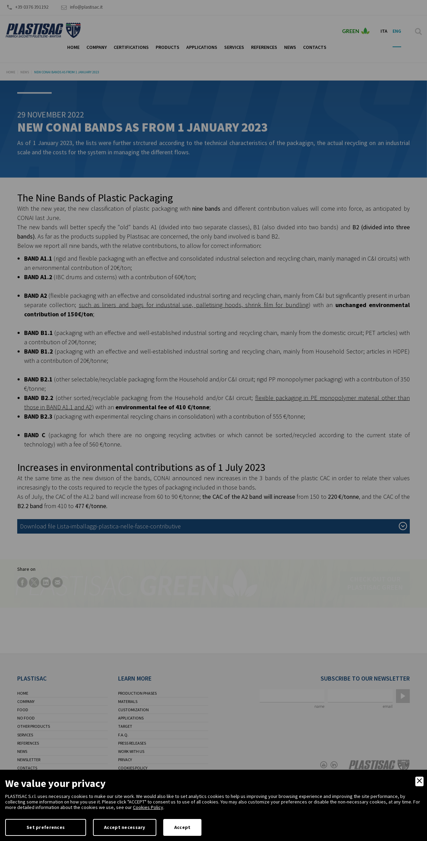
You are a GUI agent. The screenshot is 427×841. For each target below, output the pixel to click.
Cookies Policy (148, 807)
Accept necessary (124, 827)
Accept (182, 827)
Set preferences (46, 827)
